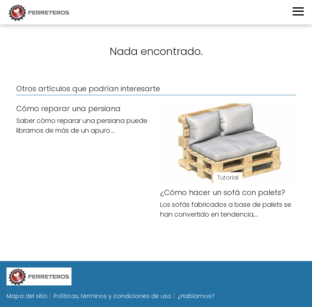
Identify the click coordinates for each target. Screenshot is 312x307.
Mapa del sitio (27, 296)
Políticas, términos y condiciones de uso (112, 296)
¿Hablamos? (196, 296)
